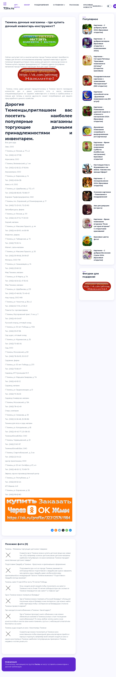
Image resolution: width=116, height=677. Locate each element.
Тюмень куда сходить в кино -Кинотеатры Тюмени (25, 628)
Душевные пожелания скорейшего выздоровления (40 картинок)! (101, 132)
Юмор (27, 5)
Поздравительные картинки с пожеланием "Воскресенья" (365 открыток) (102, 81)
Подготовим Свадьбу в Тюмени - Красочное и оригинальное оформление (35, 564)
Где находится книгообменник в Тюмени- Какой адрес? (28, 610)
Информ (97, 6)
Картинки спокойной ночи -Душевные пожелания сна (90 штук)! (102, 96)
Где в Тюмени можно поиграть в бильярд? (22, 595)
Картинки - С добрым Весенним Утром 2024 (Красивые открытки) (102, 255)
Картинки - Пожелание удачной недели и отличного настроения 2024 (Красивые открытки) (102, 114)
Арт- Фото (17, 6)
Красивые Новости (88, 6)
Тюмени (48, 57)
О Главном (58, 5)
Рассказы (74, 5)
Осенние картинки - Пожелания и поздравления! (102, 194)
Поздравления (41, 5)
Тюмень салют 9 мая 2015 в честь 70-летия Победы (26, 582)
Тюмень (52, 67)
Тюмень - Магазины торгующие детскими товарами (26, 549)
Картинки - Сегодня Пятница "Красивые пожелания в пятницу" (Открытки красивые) (102, 63)
